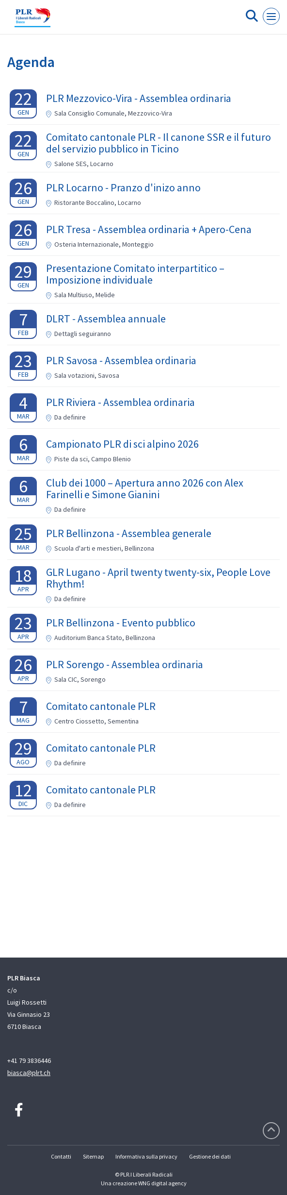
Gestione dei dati (210, 1156)
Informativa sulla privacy (146, 1156)
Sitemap (93, 1156)
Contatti (61, 1156)
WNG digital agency (162, 1183)
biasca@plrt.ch (28, 1072)
